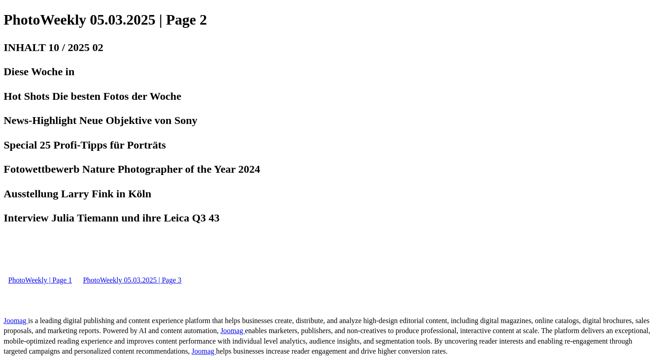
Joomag (16, 320)
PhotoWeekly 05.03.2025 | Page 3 (132, 280)
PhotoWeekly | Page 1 (40, 280)
